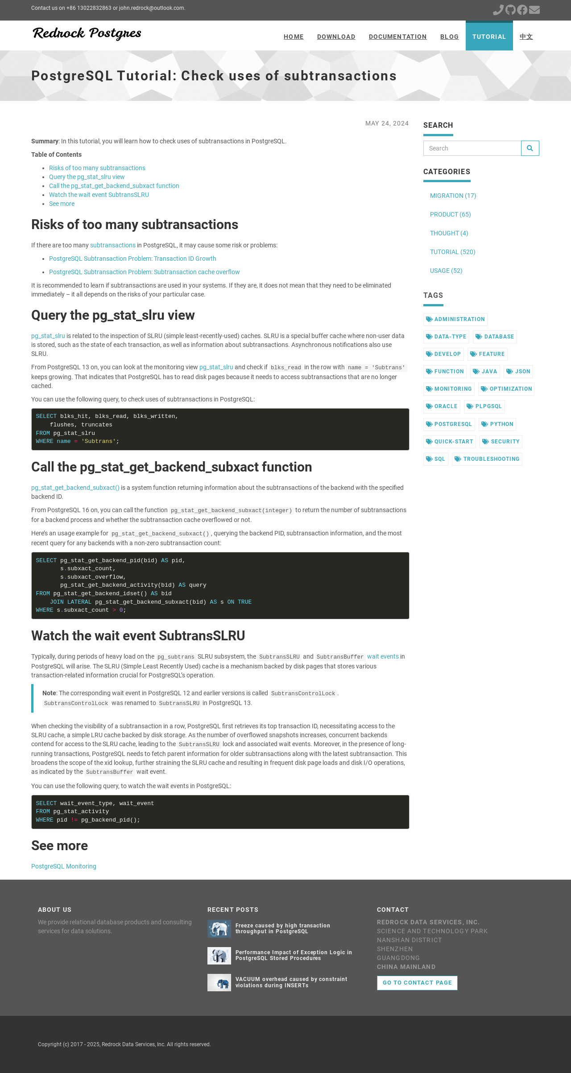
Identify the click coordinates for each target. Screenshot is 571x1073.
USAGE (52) (446, 270)
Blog (449, 36)
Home (293, 36)
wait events (383, 656)
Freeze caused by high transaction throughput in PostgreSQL (283, 929)
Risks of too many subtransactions (97, 167)
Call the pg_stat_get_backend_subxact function (114, 185)
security (501, 441)
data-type (446, 337)
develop (444, 354)
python (497, 424)
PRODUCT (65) (450, 214)
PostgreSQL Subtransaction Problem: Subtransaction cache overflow (144, 272)
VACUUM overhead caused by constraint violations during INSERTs (292, 982)
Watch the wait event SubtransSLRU (99, 194)
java (485, 371)
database (495, 337)
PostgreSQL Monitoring (63, 866)
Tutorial (489, 36)
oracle (442, 406)
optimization (506, 389)
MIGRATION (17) (453, 195)
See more (61, 203)
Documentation (398, 36)
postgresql (449, 424)
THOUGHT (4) (449, 233)
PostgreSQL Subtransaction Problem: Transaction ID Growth (132, 258)
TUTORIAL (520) (453, 251)
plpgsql (484, 406)
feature (487, 354)
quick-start (450, 441)
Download (336, 36)
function (445, 371)
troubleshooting (487, 459)
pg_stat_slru (48, 335)
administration (455, 319)
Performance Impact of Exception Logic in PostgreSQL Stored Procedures (294, 955)
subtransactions (113, 245)
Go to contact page (417, 982)
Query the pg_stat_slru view (87, 176)
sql (436, 459)
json (518, 371)
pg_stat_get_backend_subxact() (75, 487)
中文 (526, 36)
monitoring (449, 389)
